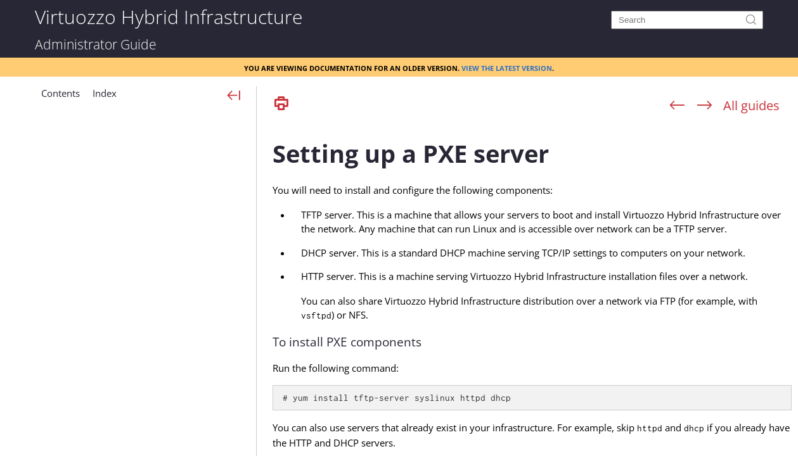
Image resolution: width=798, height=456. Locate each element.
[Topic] (532, 287)
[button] (60, 98)
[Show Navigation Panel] (234, 96)
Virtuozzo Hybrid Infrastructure (168, 16)
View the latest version (506, 67)
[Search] (687, 20)
